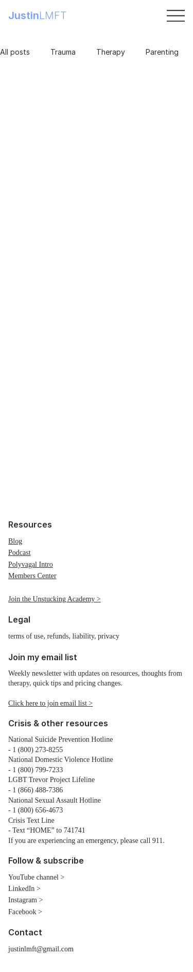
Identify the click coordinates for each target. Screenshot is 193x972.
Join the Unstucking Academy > (54, 599)
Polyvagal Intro (30, 564)
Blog (15, 541)
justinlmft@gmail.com (41, 949)
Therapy (110, 51)
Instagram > (25, 900)
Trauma (63, 51)
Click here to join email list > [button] (50, 703)
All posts (15, 51)
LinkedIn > (24, 889)
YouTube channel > (36, 877)
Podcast (19, 552)
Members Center (32, 576)
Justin (37, 15)
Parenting (162, 51)
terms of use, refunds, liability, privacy (63, 636)
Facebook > (25, 912)
